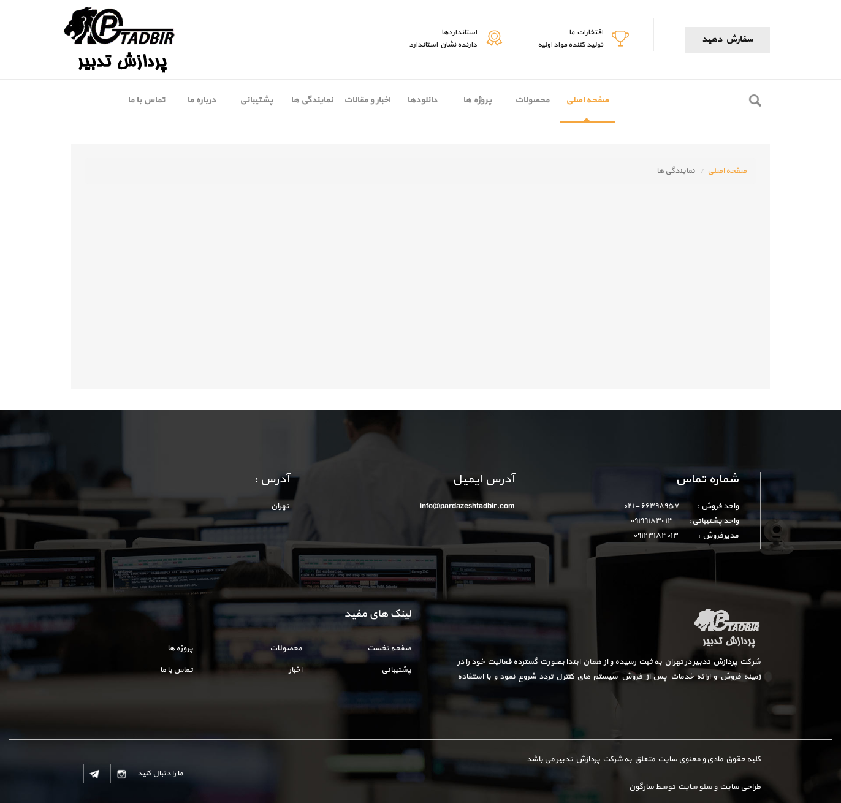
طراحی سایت (739, 787)
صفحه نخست (389, 648)
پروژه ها (477, 100)
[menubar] (366, 101)
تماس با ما (146, 100)
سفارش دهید (727, 39)
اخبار (295, 670)
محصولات (532, 100)
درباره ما (201, 100)
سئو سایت (694, 787)
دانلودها (422, 100)
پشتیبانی (256, 100)
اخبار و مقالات (367, 100)
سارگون (642, 787)
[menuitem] (587, 101)
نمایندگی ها (312, 100)
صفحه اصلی (587, 100)
